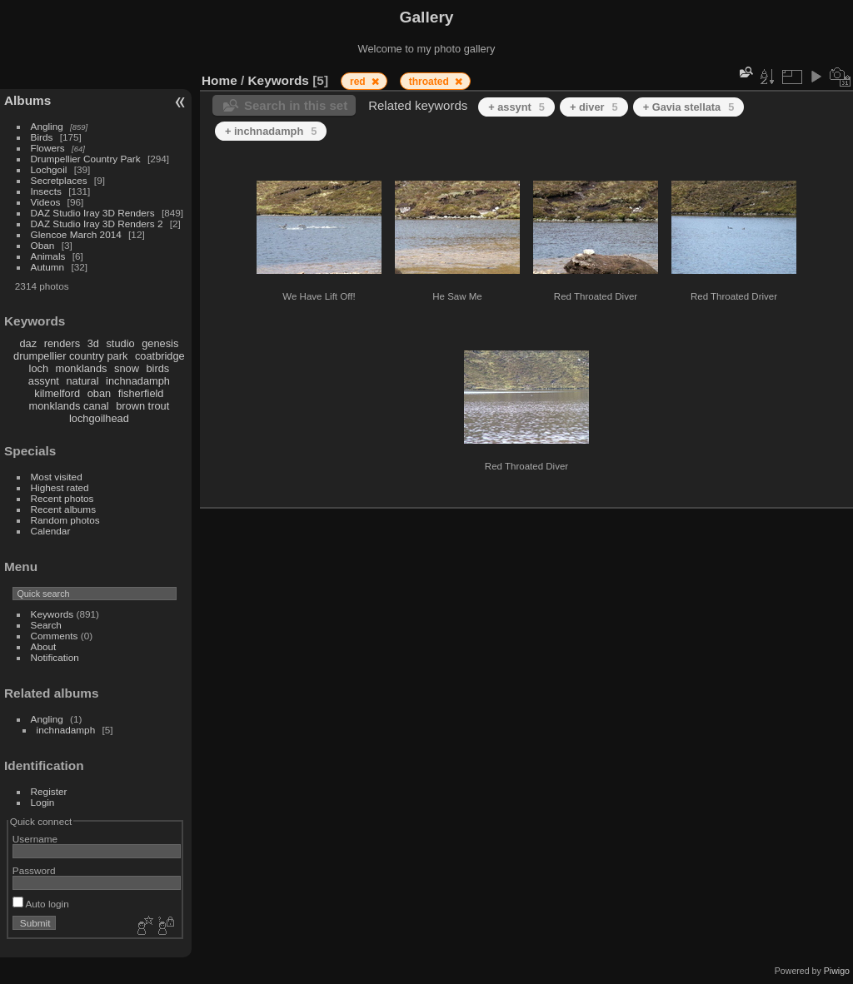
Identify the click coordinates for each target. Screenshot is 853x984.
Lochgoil (49, 169)
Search (46, 624)
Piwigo (837, 971)
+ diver (594, 107)
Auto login (40, 903)
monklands (81, 368)
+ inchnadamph (271, 131)
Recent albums (63, 509)
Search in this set (295, 105)
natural (82, 381)
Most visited (56, 476)
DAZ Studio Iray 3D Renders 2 (97, 223)
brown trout (142, 406)
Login (43, 802)
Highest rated (60, 487)
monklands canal (69, 406)
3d (93, 343)
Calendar (51, 530)
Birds (42, 137)
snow (126, 368)
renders (62, 343)
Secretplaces (59, 180)
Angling (47, 126)
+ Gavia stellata (689, 107)
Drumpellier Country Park (86, 158)
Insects (46, 191)
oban (99, 393)
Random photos (65, 519)
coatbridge (160, 356)
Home (219, 80)
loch (38, 368)
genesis (160, 343)
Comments (54, 635)
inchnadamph (138, 381)
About (44, 646)
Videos (46, 201)
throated (430, 81)
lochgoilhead (99, 418)
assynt (43, 381)
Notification (55, 657)
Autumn (48, 266)
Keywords (52, 614)
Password (34, 870)
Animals (48, 256)
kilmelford (57, 393)
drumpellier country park (70, 356)
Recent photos (62, 498)
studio (120, 343)
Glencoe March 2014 (76, 234)
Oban (43, 245)
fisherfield (141, 393)
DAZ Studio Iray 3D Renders (93, 212)
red (359, 81)
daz (28, 343)
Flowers (48, 147)
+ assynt (516, 107)
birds (157, 368)
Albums (27, 100)
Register (49, 791)
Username (34, 838)
